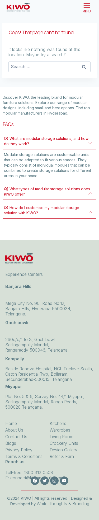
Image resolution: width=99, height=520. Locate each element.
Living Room (61, 446)
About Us (14, 439)
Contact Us (16, 446)
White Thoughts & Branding (63, 503)
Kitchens (58, 433)
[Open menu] (86, 7)
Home (11, 433)
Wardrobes (60, 439)
